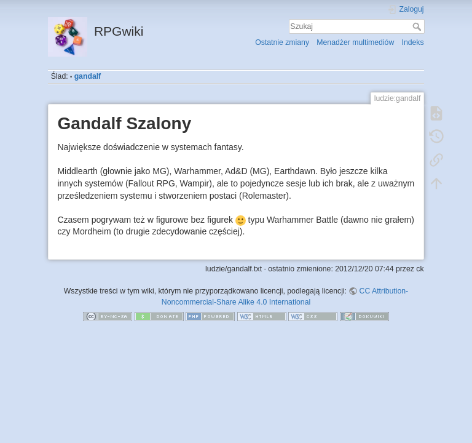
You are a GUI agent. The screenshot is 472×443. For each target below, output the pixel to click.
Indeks (413, 42)
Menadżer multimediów (355, 42)
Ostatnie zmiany (282, 42)
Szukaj (418, 26)
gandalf (87, 76)
